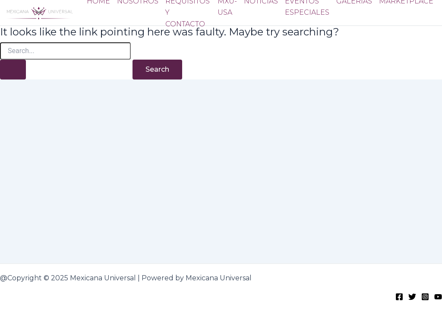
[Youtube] (438, 296)
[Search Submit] (13, 69)
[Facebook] (399, 296)
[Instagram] (425, 296)
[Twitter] (412, 296)
